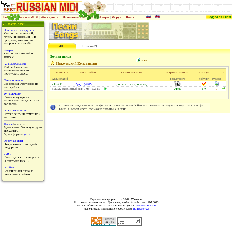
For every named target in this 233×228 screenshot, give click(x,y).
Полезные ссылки (15, 110)
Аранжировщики (15, 63)
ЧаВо (7, 154)
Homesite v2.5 (141, 208)
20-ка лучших (50, 17)
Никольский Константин (76, 63)
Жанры (104, 17)
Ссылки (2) (89, 46)
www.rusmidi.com (146, 205)
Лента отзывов (13, 80)
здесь (26, 134)
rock (144, 60)
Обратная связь (13, 140)
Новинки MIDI (27, 17)
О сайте (9, 167)
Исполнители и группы (19, 30)
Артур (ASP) (83, 84)
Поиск (130, 17)
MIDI (61, 46)
